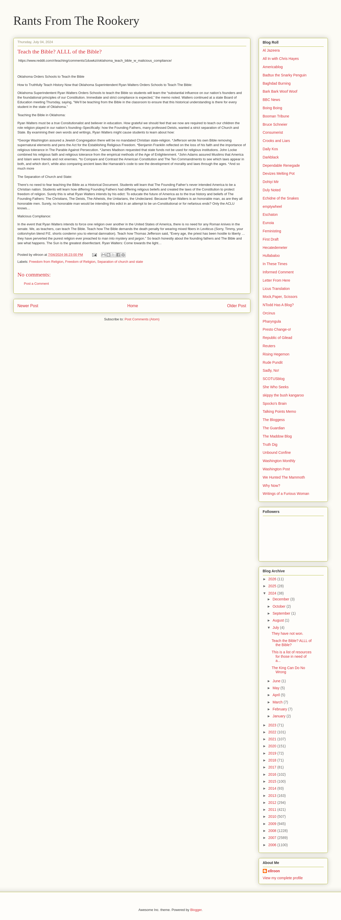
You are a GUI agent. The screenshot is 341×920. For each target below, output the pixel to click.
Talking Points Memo (279, 411)
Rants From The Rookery (76, 20)
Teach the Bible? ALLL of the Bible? (291, 643)
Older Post (236, 306)
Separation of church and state (120, 262)
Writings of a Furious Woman (286, 493)
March (278, 702)
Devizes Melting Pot (279, 173)
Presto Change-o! (277, 329)
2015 (272, 781)
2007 (272, 838)
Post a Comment (36, 283)
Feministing (272, 231)
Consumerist (273, 132)
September (282, 613)
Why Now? (271, 485)
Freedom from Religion (46, 262)
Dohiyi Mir (271, 182)
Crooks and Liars (276, 141)
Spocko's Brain (275, 403)
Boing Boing (272, 108)
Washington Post (276, 469)
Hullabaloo (271, 255)
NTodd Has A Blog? (278, 305)
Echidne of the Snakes (281, 198)
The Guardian (274, 428)
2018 (272, 760)
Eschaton (270, 214)
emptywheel (272, 206)
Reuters (269, 346)
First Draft (271, 239)
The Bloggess (274, 420)
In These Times (275, 264)
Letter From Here (276, 280)
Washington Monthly (279, 461)
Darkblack (271, 157)
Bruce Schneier (275, 124)
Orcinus (269, 313)
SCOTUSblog (274, 379)
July (276, 627)
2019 (272, 753)
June (277, 681)
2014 (272, 788)
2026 (272, 579)
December (281, 599)
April (277, 695)
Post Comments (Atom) (142, 319)
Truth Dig (270, 444)
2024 (272, 593)
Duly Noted (272, 190)
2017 (272, 767)
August (279, 620)
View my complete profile (283, 878)
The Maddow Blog (277, 436)
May (276, 688)
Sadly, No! (271, 370)
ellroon (274, 871)
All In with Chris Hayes (281, 59)
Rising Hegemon (276, 354)
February (280, 709)
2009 (272, 824)
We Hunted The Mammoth (284, 477)
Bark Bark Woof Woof (280, 91)
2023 (272, 725)
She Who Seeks (276, 387)
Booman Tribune (276, 116)
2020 (272, 746)
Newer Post (28, 306)
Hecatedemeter (275, 247)
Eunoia (268, 223)
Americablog (273, 67)
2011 (272, 809)
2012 (272, 802)
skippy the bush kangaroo (283, 395)
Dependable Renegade (281, 165)
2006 (272, 845)
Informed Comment (278, 272)
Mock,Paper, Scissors (280, 297)
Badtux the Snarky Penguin (285, 75)
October (280, 606)
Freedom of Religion (80, 262)
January (280, 716)
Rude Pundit (273, 362)
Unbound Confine (277, 452)
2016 (272, 774)
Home (132, 306)
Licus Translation (276, 289)
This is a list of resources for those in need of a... (291, 656)
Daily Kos (270, 149)
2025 (272, 586)
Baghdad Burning (277, 83)
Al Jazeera (271, 50)
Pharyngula (272, 321)
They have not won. (287, 633)
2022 (272, 732)
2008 (272, 831)
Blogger (196, 910)
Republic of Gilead (277, 338)
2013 (272, 796)
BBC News (271, 100)
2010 (272, 816)
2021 (272, 739)
